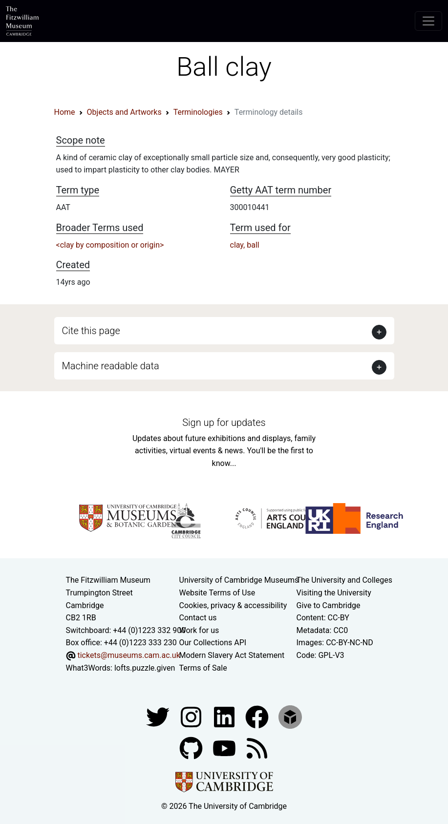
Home (64, 112)
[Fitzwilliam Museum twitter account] (158, 716)
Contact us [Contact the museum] (198, 617)
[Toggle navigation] (428, 21)
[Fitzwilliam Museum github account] (192, 747)
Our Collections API (213, 642)
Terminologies (198, 112)
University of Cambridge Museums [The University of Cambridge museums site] (239, 580)
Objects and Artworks (124, 112)
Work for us (199, 630)
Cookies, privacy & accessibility (233, 605)
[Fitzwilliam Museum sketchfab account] (290, 716)
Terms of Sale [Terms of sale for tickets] (203, 668)
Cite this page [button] (91, 331)
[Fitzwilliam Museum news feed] (257, 747)
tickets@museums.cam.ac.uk (128, 655)
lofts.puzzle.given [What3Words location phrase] (144, 668)
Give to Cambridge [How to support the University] (329, 605)
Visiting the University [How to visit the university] (334, 592)
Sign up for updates (223, 422)
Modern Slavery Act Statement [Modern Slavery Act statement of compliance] (232, 655)
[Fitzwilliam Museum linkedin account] (258, 716)
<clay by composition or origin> (110, 245)
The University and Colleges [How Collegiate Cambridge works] (344, 580)
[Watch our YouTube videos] (225, 747)
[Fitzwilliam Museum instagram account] (192, 716)
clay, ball (244, 245)
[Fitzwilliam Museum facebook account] (225, 716)
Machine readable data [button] (110, 366)
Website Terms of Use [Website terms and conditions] (217, 592)
